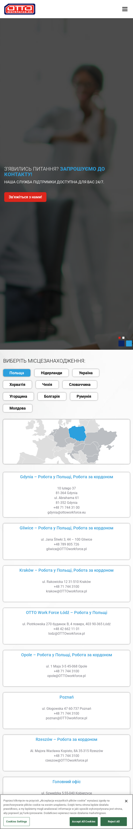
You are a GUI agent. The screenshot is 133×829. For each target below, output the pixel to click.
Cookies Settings (16, 821)
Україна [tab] (86, 373)
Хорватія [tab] (17, 384)
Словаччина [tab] (80, 384)
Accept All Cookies (83, 821)
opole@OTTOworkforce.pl (66, 676)
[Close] (126, 801)
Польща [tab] (17, 373)
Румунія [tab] (84, 396)
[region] (66, 811)
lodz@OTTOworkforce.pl (66, 634)
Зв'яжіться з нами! (25, 197)
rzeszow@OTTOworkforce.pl (66, 760)
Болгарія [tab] (52, 396)
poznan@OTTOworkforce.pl (66, 718)
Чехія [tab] (47, 384)
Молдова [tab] (18, 408)
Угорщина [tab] (18, 396)
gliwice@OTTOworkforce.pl (66, 549)
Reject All (113, 821)
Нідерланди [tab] (51, 373)
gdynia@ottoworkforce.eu (67, 512)
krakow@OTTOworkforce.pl (66, 591)
